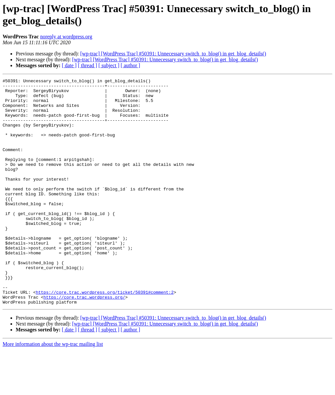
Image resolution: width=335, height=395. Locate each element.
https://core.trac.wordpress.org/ (84, 341)
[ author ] (130, 65)
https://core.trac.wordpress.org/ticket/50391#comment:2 (104, 335)
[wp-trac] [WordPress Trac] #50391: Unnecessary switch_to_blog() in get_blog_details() (173, 53)
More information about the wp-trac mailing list (53, 389)
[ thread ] (87, 65)
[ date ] (69, 65)
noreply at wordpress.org (66, 36)
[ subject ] (108, 65)
